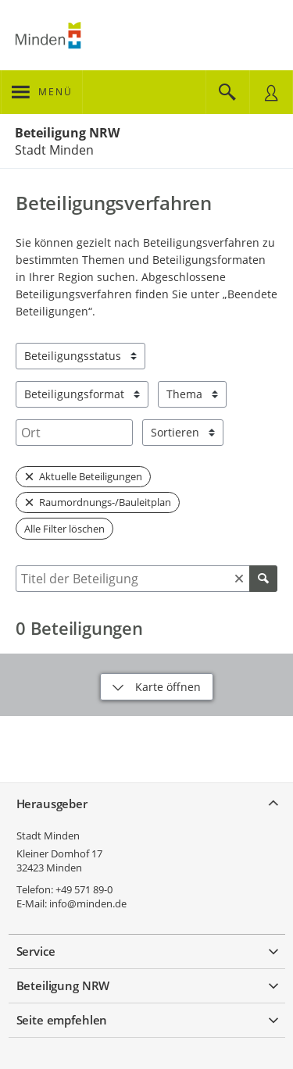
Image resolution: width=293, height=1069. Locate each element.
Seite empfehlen (62, 1020)
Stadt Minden (48, 835)
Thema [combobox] (184, 394)
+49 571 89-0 (84, 889)
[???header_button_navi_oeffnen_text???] (42, 92)
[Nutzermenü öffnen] (271, 92)
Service (35, 951)
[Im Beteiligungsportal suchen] (227, 92)
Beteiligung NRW (67, 132)
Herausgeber (52, 803)
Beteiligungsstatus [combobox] (72, 355)
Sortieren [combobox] (175, 432)
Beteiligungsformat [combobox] (74, 394)
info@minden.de (88, 903)
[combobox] (74, 432)
